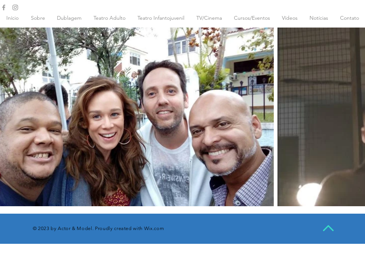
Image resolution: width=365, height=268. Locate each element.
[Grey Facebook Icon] (3, 7)
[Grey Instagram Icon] (15, 7)
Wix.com (154, 228)
